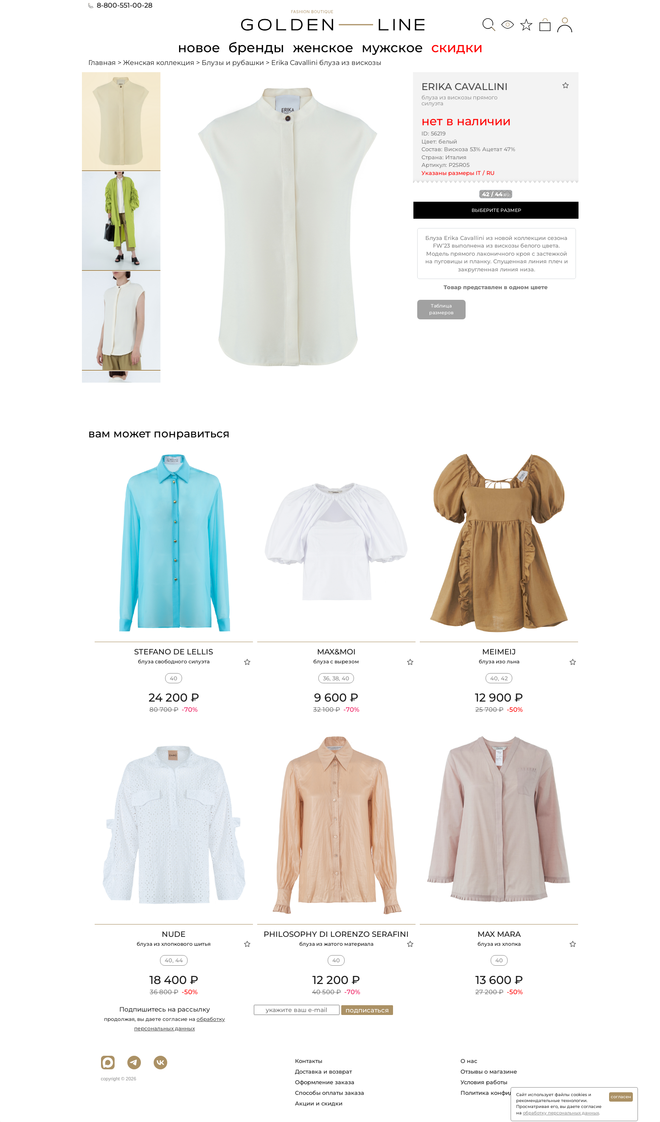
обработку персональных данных (561, 1113)
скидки (459, 47)
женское (323, 47)
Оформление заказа (324, 1082)
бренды (256, 47)
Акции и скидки (319, 1103)
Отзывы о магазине (489, 1071)
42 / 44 (495, 193)
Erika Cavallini (464, 86)
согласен (621, 1096)
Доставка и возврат (323, 1071)
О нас (469, 1060)
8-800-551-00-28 (120, 5)
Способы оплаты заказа (329, 1092)
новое (198, 47)
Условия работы (484, 1082)
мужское (394, 47)
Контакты (308, 1060)
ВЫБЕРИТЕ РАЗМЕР (496, 210)
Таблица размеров (441, 309)
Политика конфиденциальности (507, 1092)
